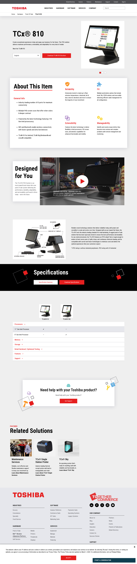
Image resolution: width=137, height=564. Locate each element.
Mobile (33, 531)
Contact (116, 2)
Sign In (124, 2)
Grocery (15, 510)
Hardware (20, 14)
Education (92, 527)
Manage (52, 534)
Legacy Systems (73, 516)
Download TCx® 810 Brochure (56, 55)
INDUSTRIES (48, 8)
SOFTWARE (71, 8)
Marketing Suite (55, 519)
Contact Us (93, 533)
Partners (89, 2)
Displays (33, 540)
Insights (92, 524)
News (110, 521)
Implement (53, 531)
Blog (91, 521)
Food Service (17, 519)
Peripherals (34, 537)
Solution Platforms (55, 510)
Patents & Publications (115, 527)
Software (54, 505)
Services (53, 526)
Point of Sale (16, 531)
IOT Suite (53, 516)
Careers (81, 2)
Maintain (52, 537)
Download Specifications (71, 282)
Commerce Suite (55, 513)
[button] (100, 73)
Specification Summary (46, 282)
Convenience (16, 513)
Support (108, 2)
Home (13, 14)
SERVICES (82, 8)
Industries (17, 505)
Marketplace (98, 2)
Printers (33, 534)
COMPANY (92, 8)
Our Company (95, 513)
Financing (53, 540)
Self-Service (16, 539)
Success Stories (94, 536)
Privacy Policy (116, 552)
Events (111, 524)
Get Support (68, 401)
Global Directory (70, 2)
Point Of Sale (29, 14)
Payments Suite (72, 510)
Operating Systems (73, 513)
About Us (92, 518)
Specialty (15, 516)
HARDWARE (60, 8)
